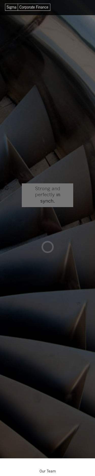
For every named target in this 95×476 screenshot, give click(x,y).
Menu (82, 7)
